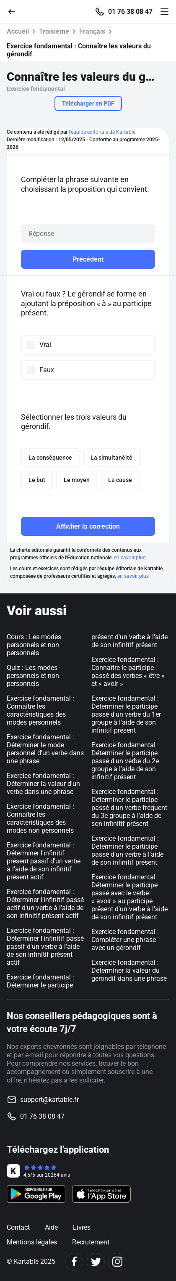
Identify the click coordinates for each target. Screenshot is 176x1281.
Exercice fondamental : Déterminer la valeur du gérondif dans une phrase (129, 970)
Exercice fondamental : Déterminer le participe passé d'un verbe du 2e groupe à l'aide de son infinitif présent (125, 761)
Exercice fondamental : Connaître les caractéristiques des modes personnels (40, 710)
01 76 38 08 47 (130, 11)
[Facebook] (74, 1262)
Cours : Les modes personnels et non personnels (34, 645)
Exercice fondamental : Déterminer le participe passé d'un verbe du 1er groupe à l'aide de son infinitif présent (126, 714)
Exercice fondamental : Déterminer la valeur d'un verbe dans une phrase (43, 784)
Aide (51, 1227)
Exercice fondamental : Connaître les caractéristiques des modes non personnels (40, 818)
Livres (82, 1227)
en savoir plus (129, 558)
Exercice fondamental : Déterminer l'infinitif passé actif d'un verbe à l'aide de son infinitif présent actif (45, 904)
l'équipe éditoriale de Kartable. (103, 132)
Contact (18, 1227)
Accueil (18, 31)
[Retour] (15, 11)
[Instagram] (117, 1262)
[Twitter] (96, 1262)
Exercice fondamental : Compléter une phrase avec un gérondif (125, 940)
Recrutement (90, 1242)
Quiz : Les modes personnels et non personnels (33, 676)
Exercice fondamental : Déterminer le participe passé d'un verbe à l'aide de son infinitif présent (127, 850)
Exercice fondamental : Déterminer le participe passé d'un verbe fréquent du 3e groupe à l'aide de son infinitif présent (129, 808)
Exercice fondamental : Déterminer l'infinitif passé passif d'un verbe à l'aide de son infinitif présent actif (45, 946)
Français (92, 31)
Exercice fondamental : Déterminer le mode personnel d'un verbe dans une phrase (45, 749)
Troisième (54, 31)
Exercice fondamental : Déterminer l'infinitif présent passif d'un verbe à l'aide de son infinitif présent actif (43, 861)
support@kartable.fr (49, 1100)
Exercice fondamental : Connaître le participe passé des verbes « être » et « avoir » (128, 672)
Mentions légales (32, 1242)
